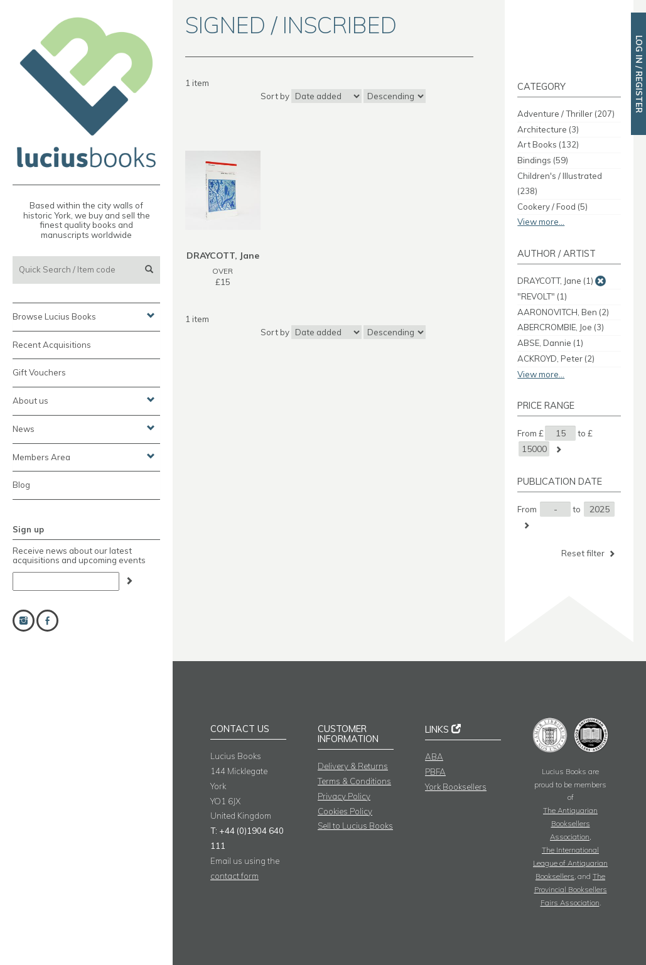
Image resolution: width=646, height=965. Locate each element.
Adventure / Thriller (566, 114)
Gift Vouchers (39, 372)
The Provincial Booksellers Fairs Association (570, 889)
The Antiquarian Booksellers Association (570, 823)
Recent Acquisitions (52, 345)
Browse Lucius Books (84, 315)
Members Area (84, 456)
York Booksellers (456, 787)
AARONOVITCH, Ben (563, 312)
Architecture (548, 129)
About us (84, 400)
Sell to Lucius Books (355, 826)
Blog (21, 485)
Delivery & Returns (353, 766)
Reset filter (589, 553)
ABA (434, 757)
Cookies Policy (345, 811)
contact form (234, 876)
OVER (222, 271)
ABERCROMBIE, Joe (560, 327)
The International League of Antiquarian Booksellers (570, 863)
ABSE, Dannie (550, 343)
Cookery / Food (552, 207)
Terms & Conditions (354, 781)
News (84, 428)
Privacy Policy (344, 796)
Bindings (542, 160)
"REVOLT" (542, 296)
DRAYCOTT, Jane (555, 281)
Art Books (548, 144)
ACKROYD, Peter (556, 358)
